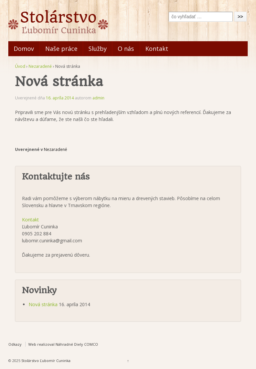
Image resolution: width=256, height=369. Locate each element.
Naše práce (61, 49)
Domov (24, 49)
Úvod (20, 66)
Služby (97, 49)
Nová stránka (43, 304)
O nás (126, 49)
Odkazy (15, 344)
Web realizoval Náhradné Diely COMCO (63, 344)
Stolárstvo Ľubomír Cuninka (45, 360)
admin (98, 98)
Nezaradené (40, 66)
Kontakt (156, 49)
